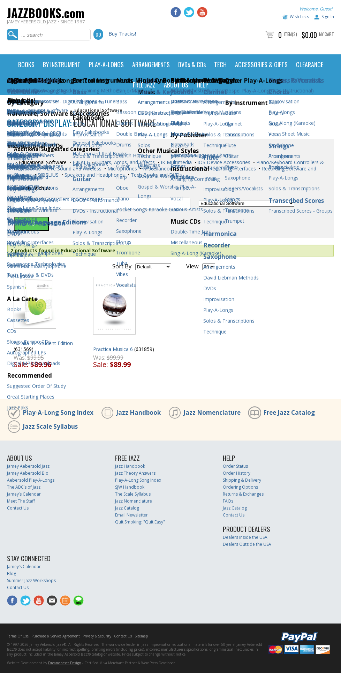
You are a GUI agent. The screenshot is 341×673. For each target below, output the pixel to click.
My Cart (326, 34)
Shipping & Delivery (242, 480)
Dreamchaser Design (64, 662)
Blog (11, 573)
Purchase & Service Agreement (55, 636)
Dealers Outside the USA (247, 544)
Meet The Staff (21, 501)
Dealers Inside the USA (245, 537)
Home (13, 110)
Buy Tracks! (122, 33)
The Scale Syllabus (133, 494)
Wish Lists (299, 17)
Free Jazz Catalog (289, 412)
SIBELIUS (47, 174)
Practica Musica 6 (113, 349)
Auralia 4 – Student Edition (43, 343)
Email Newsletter (131, 515)
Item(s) (290, 34)
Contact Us (18, 508)
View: (192, 266)
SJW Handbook (129, 487)
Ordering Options (240, 487)
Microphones (121, 168)
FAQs (228, 501)
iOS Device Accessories (223, 162)
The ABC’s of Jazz (23, 487)
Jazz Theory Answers (135, 473)
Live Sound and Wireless (73, 168)
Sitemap (141, 636)
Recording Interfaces (232, 168)
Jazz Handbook (138, 412)
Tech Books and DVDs (155, 174)
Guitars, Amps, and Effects (124, 162)
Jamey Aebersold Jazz (28, 466)
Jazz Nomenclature (212, 412)
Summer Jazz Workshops (31, 580)
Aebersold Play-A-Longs (30, 480)
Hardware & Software (46, 110)
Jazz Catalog (127, 508)
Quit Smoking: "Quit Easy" (140, 522)
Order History (236, 473)
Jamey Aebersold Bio (27, 473)
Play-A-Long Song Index (58, 412)
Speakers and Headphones (94, 174)
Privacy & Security (97, 636)
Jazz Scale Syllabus (50, 426)
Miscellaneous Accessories (172, 168)
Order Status (235, 466)
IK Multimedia (175, 162)
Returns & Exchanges (243, 494)
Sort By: (122, 266)
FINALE (80, 162)
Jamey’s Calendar (24, 494)
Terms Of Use (18, 636)
